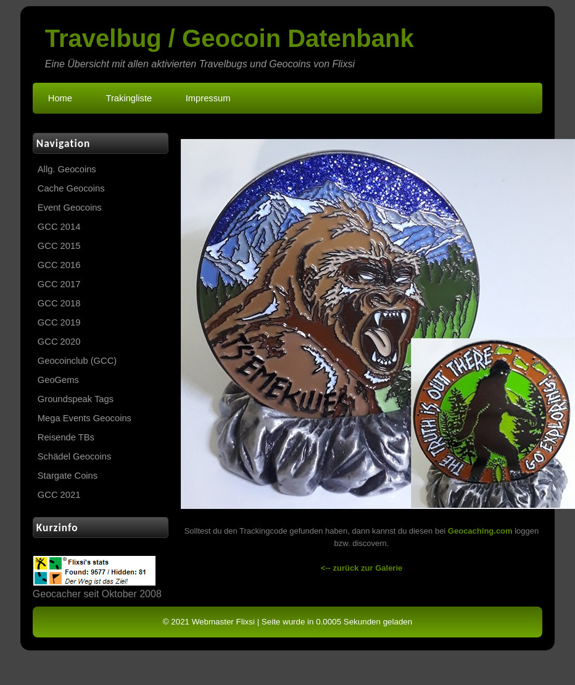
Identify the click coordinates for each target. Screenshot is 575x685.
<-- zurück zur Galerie (362, 568)
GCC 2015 (59, 246)
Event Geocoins (70, 207)
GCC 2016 (59, 265)
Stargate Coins (67, 476)
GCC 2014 (59, 227)
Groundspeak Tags (76, 399)
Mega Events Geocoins (84, 418)
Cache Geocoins (71, 188)
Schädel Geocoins (74, 456)
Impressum (208, 98)
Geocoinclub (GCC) (77, 361)
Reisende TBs (66, 437)
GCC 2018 (59, 303)
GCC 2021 (59, 495)
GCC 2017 (59, 284)
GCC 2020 (59, 342)
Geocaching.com (480, 531)
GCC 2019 (59, 322)
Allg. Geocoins (67, 169)
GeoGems (58, 380)
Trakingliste (129, 98)
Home (60, 98)
